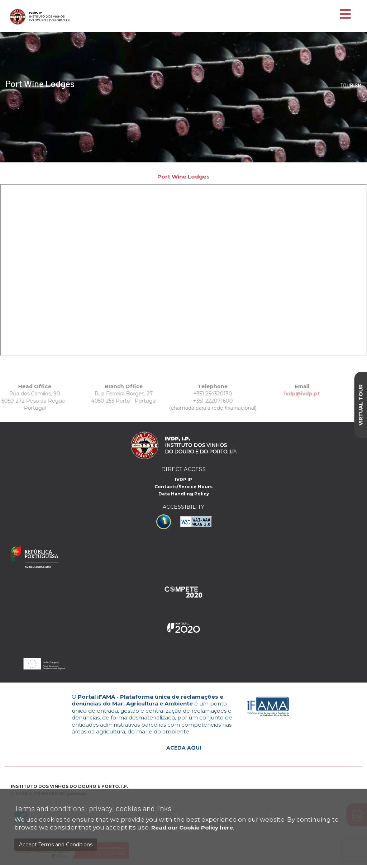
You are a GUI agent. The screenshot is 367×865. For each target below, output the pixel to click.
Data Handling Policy (183, 493)
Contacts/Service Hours (183, 486)
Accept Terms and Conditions (55, 844)
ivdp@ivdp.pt (288, 393)
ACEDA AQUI (183, 748)
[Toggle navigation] (345, 14)
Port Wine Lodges (183, 176)
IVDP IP (183, 479)
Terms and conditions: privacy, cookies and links (92, 808)
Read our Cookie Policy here (192, 827)
